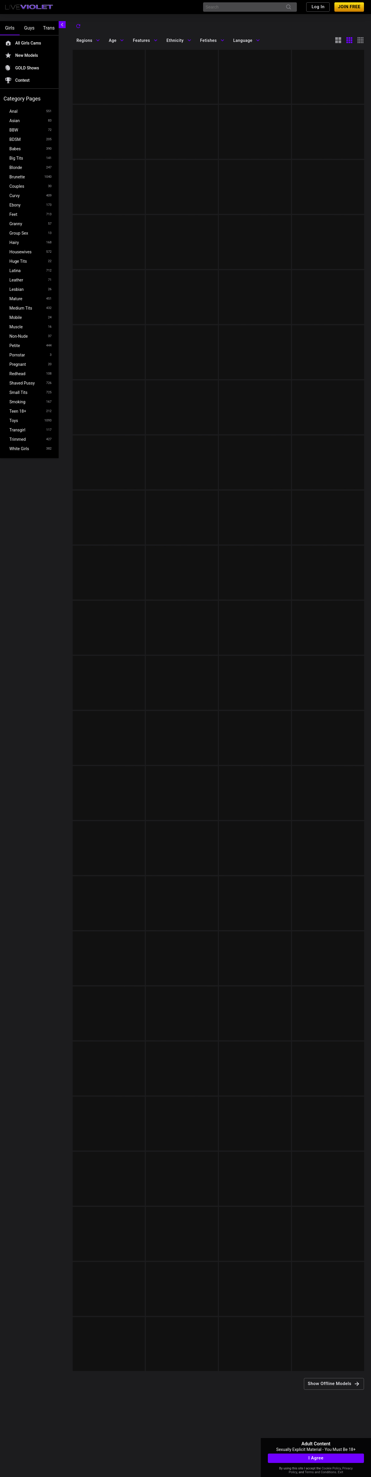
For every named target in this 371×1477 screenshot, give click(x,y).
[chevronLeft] (62, 24)
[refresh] (78, 26)
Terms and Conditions (320, 1472)
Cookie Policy (331, 1468)
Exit (340, 1472)
